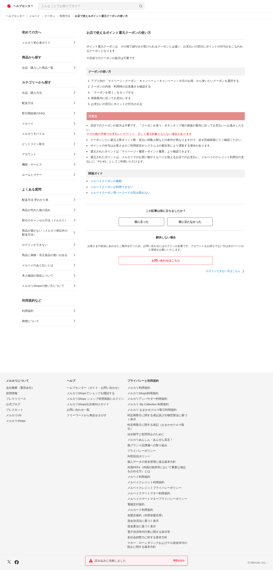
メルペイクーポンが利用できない (111, 186)
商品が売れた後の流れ (36, 210)
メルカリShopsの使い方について (43, 285)
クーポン (49, 15)
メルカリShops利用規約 (142, 393)
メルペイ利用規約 (138, 476)
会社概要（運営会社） (20, 387)
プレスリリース (16, 398)
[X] (9, 562)
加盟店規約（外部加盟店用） (145, 515)
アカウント (29, 154)
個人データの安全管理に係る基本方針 (151, 461)
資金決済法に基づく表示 (143, 520)
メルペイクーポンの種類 (106, 181)
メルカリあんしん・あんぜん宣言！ (150, 439)
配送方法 (27, 103)
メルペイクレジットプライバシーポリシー (154, 487)
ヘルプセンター (15, 15)
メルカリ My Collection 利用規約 (148, 404)
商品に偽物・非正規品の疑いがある (44, 255)
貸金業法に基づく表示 (141, 526)
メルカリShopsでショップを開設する (91, 393)
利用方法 (65, 15)
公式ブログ (13, 404)
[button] (141, 6)
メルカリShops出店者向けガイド (88, 404)
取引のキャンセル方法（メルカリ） (44, 220)
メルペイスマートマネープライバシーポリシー (157, 498)
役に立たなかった (190, 221)
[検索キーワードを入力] (88, 6)
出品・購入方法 (32, 92)
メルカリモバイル (33, 133)
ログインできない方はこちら (223, 271)
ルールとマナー (32, 174)
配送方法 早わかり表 (35, 199)
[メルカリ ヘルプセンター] (20, 6)
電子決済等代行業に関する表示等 (148, 531)
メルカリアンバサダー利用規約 (147, 398)
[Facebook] (16, 562)
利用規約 (27, 310)
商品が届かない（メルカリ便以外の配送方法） (44, 232)
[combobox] (91, 6)
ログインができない (35, 244)
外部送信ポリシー (138, 456)
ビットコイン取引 (33, 144)
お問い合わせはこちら (165, 260)
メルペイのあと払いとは (37, 265)
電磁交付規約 (135, 504)
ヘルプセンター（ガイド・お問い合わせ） (94, 387)
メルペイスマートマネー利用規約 (148, 493)
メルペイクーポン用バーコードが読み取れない (120, 192)
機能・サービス (32, 164)
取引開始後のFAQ (33, 113)
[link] (225, 271)
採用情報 (11, 393)
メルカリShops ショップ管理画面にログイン (95, 398)
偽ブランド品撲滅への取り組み (147, 445)
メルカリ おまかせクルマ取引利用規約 (152, 409)
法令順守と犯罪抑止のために (145, 434)
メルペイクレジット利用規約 (145, 482)
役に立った (141, 221)
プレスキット (14, 409)
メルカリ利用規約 (138, 387)
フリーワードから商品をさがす (87, 415)
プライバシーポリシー (141, 450)
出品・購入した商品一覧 (37, 67)
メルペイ (34, 15)
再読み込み (178, 560)
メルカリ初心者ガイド (36, 42)
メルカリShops (16, 420)
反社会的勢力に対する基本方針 (147, 537)
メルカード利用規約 (140, 509)
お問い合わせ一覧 (78, 409)
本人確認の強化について (37, 275)
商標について (30, 321)
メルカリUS (13, 415)
